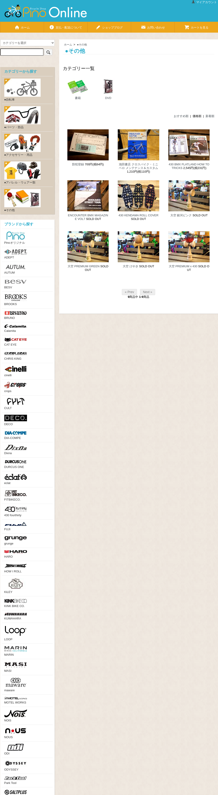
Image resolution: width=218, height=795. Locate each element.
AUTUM (15, 269)
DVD (108, 89)
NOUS (15, 733)
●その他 (82, 44)
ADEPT (15, 254)
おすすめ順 (181, 116)
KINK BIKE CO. (15, 603)
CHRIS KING (15, 355)
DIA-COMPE (15, 435)
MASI (15, 666)
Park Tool (15, 780)
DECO (15, 420)
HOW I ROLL (15, 568)
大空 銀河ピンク (181, 215)
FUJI (15, 526)
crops (15, 387)
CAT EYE (15, 341)
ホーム (22, 25)
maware (15, 684)
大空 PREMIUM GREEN (84, 266)
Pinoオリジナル (15, 237)
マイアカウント (204, 2)
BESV (15, 284)
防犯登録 (78, 164)
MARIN (15, 651)
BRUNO (15, 315)
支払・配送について (65, 25)
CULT (15, 404)
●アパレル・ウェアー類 (22, 172)
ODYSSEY (15, 765)
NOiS (15, 715)
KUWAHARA (15, 616)
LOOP (15, 633)
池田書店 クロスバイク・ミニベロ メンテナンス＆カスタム (138, 166)
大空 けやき (130, 266)
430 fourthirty (15, 511)
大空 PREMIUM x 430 (183, 266)
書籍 (77, 89)
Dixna (15, 450)
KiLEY (15, 586)
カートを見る (196, 25)
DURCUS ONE (15, 464)
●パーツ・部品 (22, 117)
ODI (15, 749)
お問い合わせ (153, 25)
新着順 (210, 116)
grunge (15, 540)
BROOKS (15, 300)
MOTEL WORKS (15, 700)
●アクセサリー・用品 (22, 145)
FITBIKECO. (15, 495)
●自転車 (22, 90)
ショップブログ (109, 25)
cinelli (15, 371)
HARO (15, 554)
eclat (15, 479)
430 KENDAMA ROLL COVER (139, 215)
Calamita (15, 328)
